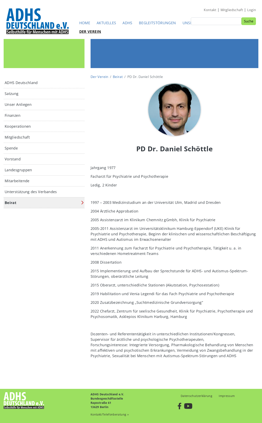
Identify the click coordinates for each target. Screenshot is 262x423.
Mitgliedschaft (232, 10)
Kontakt (210, 10)
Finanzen (12, 115)
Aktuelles (106, 22)
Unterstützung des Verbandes (31, 191)
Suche (248, 21)
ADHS (127, 22)
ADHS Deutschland (21, 82)
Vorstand (13, 159)
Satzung (12, 93)
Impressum (227, 396)
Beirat (118, 76)
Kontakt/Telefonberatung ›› (110, 414)
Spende (11, 148)
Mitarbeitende (17, 180)
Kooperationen (18, 126)
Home (84, 22)
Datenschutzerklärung (196, 396)
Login (251, 10)
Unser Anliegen (18, 104)
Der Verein (90, 31)
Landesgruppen (18, 169)
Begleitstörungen (157, 22)
